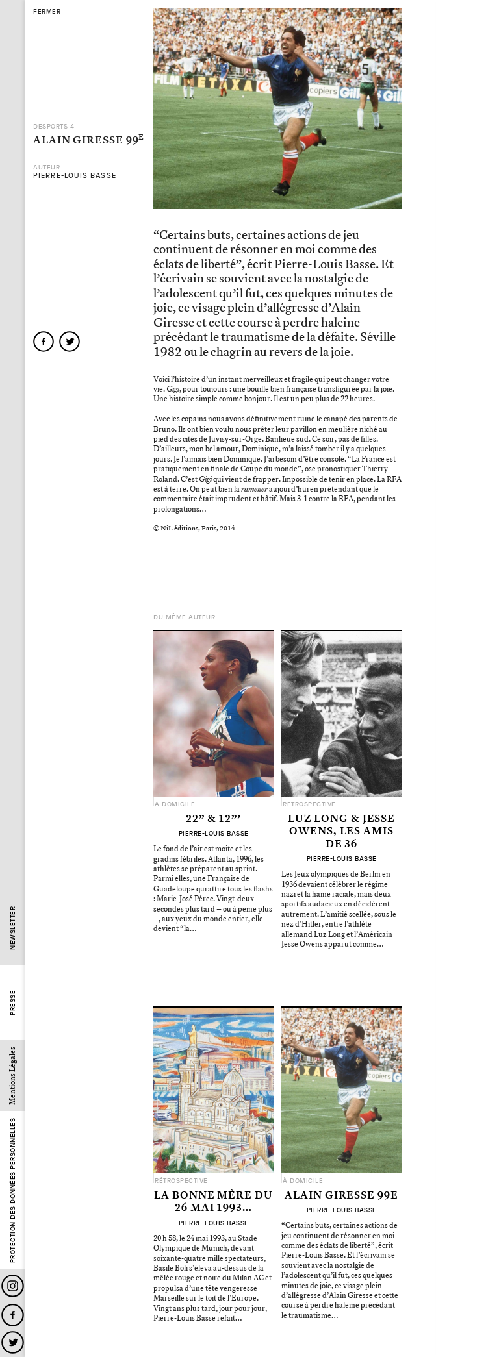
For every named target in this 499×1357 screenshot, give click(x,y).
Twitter (12, 1342)
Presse (12, 1002)
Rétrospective (309, 804)
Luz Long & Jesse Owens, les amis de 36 (341, 832)
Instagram (12, 1286)
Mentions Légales (13, 1076)
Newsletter (12, 928)
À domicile (175, 804)
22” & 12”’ (213, 819)
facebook (43, 341)
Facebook (12, 1315)
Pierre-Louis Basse (74, 175)
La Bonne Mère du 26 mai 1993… (213, 1202)
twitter (69, 341)
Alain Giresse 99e (341, 1195)
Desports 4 (53, 127)
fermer (46, 12)
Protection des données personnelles (12, 1191)
